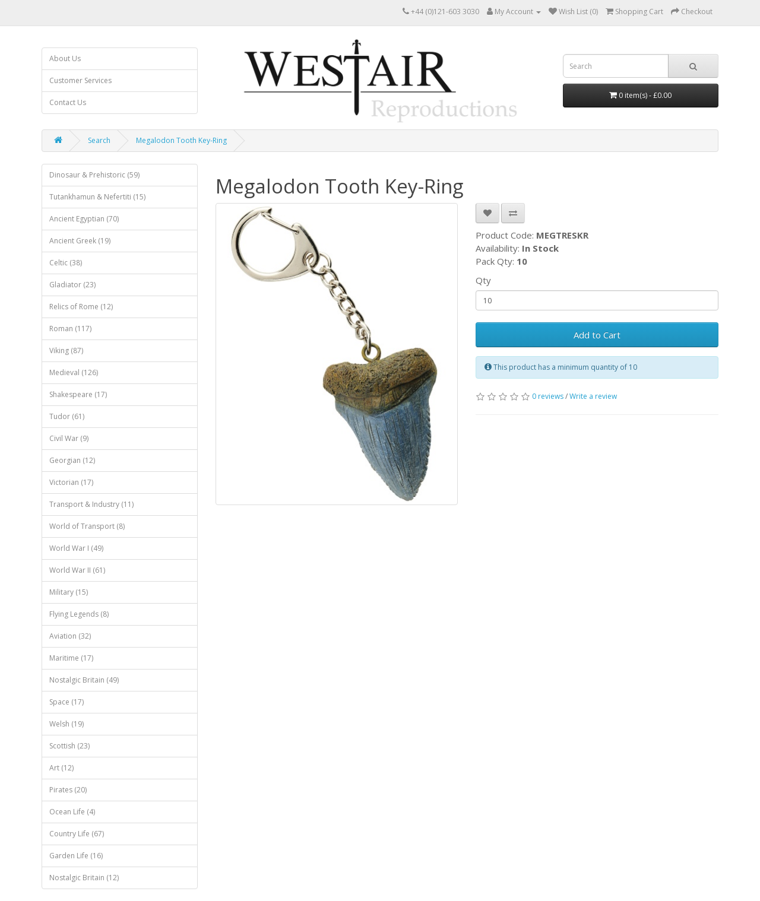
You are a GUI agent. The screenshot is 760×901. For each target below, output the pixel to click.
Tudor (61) (66, 416)
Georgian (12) (72, 460)
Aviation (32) (70, 636)
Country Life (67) (76, 834)
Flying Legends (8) (79, 614)
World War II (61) (77, 570)
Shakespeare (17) (78, 394)
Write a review (593, 396)
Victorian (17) (71, 482)
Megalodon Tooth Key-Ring (181, 140)
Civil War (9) (68, 438)
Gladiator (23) (72, 285)
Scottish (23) (69, 746)
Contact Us (67, 102)
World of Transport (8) (87, 526)
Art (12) (61, 768)
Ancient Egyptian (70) (84, 219)
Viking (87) (66, 350)
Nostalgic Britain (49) (84, 680)
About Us (65, 58)
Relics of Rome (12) (81, 307)
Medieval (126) (73, 372)
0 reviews (547, 396)
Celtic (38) (65, 263)
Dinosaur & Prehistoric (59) (94, 175)
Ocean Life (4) (72, 812)
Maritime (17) (71, 658)
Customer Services (80, 80)
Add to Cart (597, 335)
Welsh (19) (66, 724)
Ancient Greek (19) (79, 241)
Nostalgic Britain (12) (84, 878)
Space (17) (66, 702)
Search (99, 140)
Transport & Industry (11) (91, 504)
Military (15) (68, 592)
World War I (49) (76, 548)
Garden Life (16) (76, 856)
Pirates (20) (68, 790)
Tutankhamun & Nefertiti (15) (97, 197)
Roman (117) (70, 328)
